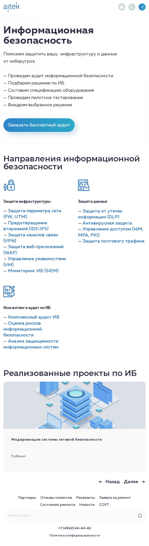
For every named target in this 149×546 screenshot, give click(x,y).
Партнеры (27, 498)
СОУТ (104, 505)
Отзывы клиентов (56, 498)
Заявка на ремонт (115, 498)
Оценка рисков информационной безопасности (22, 329)
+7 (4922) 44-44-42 (74, 528)
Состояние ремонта (57, 505)
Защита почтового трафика (113, 241)
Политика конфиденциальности (74, 535)
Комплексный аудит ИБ (33, 317)
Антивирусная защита (107, 223)
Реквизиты (85, 498)
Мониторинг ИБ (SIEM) (33, 271)
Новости (87, 505)
